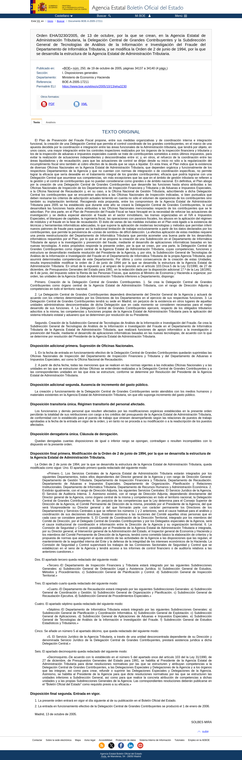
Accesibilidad (105, 740)
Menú (181, 15)
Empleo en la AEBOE (199, 740)
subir (205, 731)
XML (84, 104)
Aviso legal (89, 740)
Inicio (50, 21)
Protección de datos (126, 740)
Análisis (51, 122)
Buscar (60, 21)
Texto (36, 122)
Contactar (37, 740)
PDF (52, 104)
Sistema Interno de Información (155, 740)
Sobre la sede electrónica (58, 740)
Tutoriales (180, 740)
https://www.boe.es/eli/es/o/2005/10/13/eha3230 (94, 86)
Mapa (78, 740)
